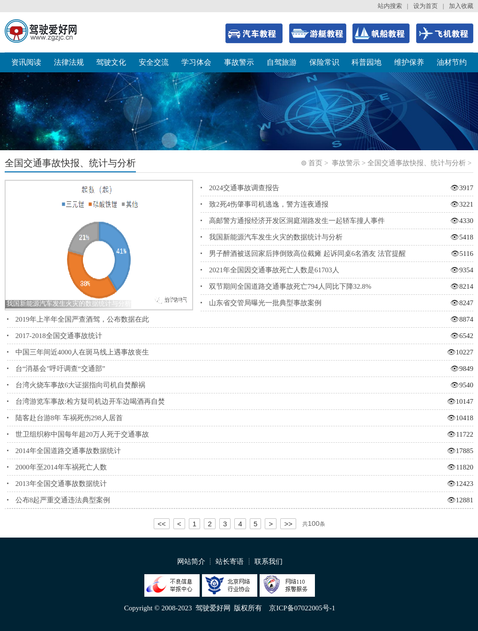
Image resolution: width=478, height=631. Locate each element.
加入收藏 (461, 5)
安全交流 (154, 62)
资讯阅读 (26, 62)
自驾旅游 (282, 62)
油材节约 (452, 62)
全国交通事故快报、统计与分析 (416, 163)
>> (288, 524)
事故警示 (239, 62)
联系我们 (268, 561)
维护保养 (409, 62)
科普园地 (366, 62)
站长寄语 (230, 561)
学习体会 (196, 62)
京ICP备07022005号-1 (302, 608)
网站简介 (191, 561)
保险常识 (324, 62)
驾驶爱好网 (213, 608)
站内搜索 (390, 5)
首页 (315, 163)
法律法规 (69, 62)
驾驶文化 (111, 62)
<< (161, 524)
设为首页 (425, 5)
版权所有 (248, 608)
